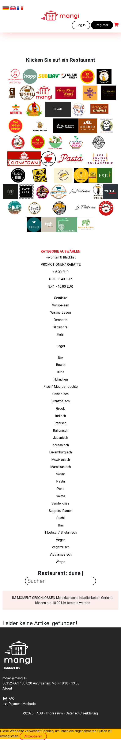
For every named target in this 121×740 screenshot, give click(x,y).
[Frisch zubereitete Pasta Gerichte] (16, 125)
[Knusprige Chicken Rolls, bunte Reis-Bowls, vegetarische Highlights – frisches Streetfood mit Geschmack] (34, 208)
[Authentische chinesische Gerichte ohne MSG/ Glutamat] (65, 125)
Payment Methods (19, 704)
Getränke (60, 298)
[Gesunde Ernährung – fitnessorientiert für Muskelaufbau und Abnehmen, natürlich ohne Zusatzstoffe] (58, 109)
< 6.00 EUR (61, 272)
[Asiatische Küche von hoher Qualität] (106, 125)
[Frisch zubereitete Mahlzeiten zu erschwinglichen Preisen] (44, 93)
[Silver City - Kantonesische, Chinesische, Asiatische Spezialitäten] (19, 142)
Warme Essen (60, 312)
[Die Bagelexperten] (99, 142)
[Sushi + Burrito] (18, 175)
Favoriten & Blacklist (60, 257)
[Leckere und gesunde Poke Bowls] (76, 142)
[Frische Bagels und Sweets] (12, 93)
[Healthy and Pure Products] (30, 76)
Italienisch (60, 430)
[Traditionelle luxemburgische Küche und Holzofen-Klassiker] (80, 191)
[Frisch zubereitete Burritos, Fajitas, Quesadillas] (15, 109)
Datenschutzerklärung (82, 713)
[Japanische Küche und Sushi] (78, 109)
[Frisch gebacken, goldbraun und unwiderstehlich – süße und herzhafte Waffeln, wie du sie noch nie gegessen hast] (110, 191)
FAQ (9, 698)
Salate (60, 496)
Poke (60, 489)
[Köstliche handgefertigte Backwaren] (100, 158)
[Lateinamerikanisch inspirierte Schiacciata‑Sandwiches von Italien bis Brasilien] (59, 208)
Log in (81, 25)
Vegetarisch (60, 547)
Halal (60, 334)
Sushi (60, 518)
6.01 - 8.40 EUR (60, 279)
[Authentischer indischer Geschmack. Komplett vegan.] (85, 224)
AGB (40, 713)
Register (102, 25)
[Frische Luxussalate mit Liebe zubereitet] (55, 142)
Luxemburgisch (60, 452)
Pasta (60, 481)
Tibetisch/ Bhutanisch (61, 533)
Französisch (61, 401)
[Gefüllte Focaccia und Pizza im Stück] (48, 224)
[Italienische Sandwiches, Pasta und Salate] (15, 76)
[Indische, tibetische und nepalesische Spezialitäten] (87, 125)
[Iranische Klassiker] (104, 76)
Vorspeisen (60, 305)
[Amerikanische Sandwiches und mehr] (42, 191)
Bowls (60, 365)
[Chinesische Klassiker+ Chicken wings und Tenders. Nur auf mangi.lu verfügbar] (87, 76)
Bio (60, 357)
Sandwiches (60, 503)
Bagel (60, 346)
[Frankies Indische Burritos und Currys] (92, 175)
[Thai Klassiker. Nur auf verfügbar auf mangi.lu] (90, 93)
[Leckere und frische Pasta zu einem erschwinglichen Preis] (71, 158)
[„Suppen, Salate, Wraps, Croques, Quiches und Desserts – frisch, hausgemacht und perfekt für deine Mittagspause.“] (15, 208)
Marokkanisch (60, 467)
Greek (60, 409)
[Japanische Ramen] (48, 158)
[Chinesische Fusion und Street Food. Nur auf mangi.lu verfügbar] (37, 142)
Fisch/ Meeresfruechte (61, 387)
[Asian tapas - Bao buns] (63, 175)
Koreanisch (60, 445)
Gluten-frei (60, 327)
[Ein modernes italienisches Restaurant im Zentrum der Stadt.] (108, 93)
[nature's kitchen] (104, 175)
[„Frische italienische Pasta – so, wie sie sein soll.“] (98, 191)
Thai (60, 525)
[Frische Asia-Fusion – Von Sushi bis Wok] (34, 224)
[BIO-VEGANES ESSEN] (10, 191)
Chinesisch (60, 394)
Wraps (60, 562)
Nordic (60, 474)
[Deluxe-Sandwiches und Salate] (27, 93)
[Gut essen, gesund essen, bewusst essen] (26, 191)
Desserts (61, 320)
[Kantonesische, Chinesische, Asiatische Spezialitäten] (66, 93)
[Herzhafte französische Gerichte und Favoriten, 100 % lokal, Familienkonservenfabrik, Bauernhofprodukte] (58, 191)
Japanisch (60, 438)
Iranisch (60, 423)
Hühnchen (60, 379)
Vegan (60, 540)
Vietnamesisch (61, 554)
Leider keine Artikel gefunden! (40, 623)
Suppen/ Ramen (60, 511)
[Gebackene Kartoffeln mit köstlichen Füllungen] (40, 125)
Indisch (60, 416)
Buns (60, 372)
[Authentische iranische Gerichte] (81, 175)
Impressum (54, 713)
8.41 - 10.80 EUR (60, 286)
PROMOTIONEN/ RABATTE (61, 265)
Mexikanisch (60, 460)
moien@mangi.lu (15, 678)
